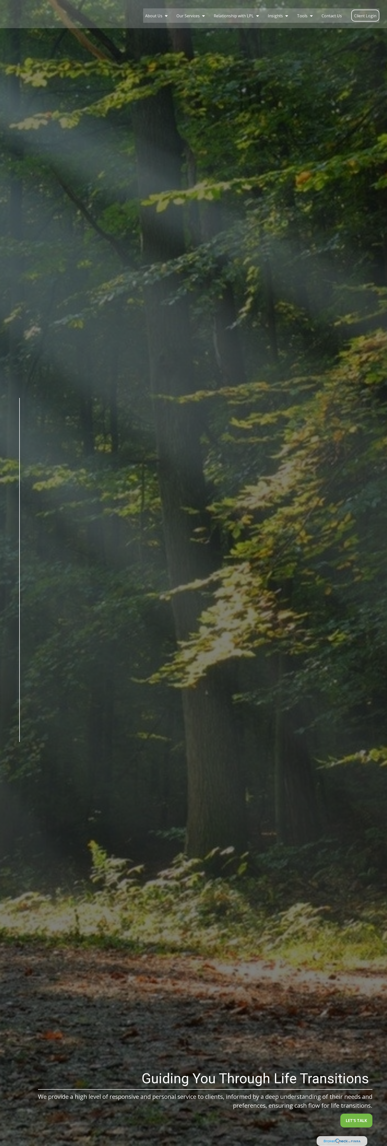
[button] (155, 13)
